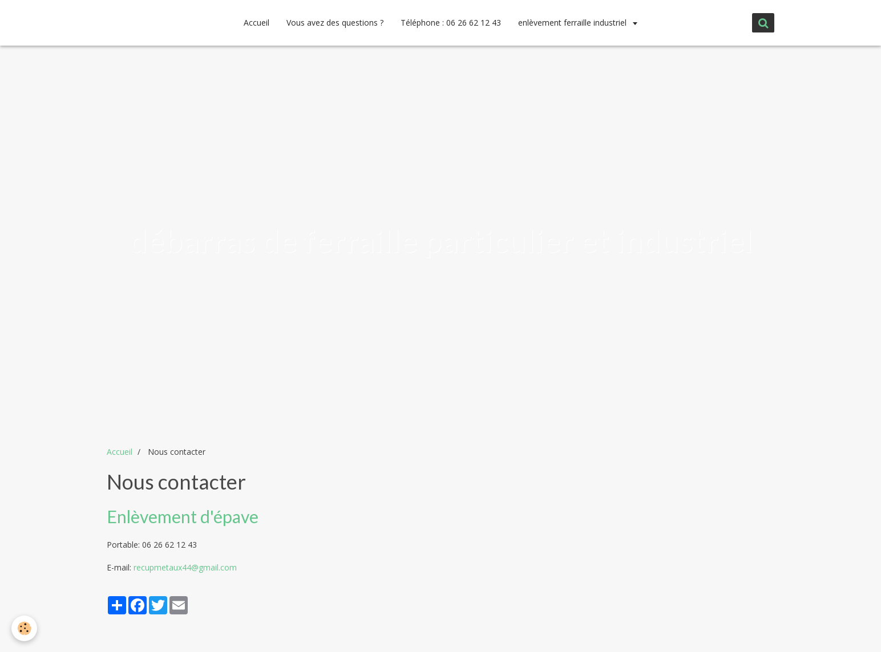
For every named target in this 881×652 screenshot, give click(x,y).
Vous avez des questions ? (334, 22)
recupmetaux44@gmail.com (185, 567)
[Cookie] (24, 628)
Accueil (256, 22)
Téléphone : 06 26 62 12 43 (451, 22)
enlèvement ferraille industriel (573, 22)
